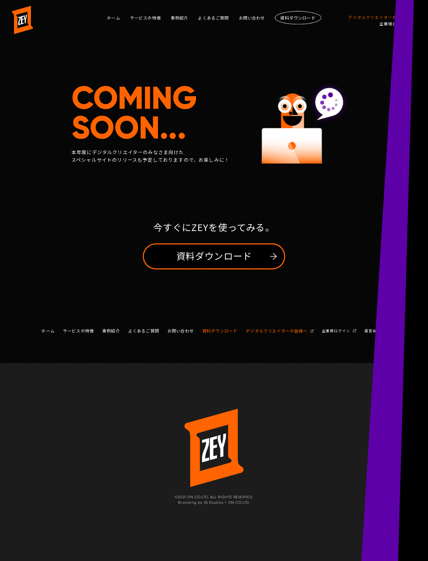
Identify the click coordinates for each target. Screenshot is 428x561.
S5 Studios (214, 502)
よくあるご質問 (213, 18)
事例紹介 (179, 18)
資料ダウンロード (219, 331)
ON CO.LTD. (239, 502)
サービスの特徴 (145, 18)
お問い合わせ (252, 18)
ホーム (113, 18)
